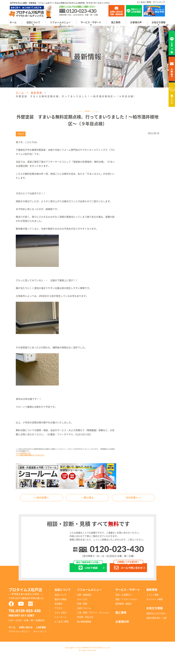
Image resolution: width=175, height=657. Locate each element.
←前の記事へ (41, 498)
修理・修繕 (82, 604)
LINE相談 (41, 628)
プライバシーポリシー (19, 632)
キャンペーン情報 (154, 600)
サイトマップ (159, 2)
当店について (33, 22)
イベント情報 (152, 595)
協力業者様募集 (84, 622)
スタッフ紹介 (60, 613)
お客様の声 (136, 22)
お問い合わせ (26, 628)
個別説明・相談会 (123, 604)
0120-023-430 (117, 549)
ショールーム (60, 618)
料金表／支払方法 (85, 618)
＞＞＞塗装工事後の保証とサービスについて (30, 455)
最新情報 (36, 93)
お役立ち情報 (158, 22)
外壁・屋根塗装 (84, 595)
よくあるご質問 (144, 2)
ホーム (13, 22)
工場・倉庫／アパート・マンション (93, 613)
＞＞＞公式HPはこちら (23, 453)
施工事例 (115, 22)
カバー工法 (82, 600)
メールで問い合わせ (128, 567)
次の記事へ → (133, 498)
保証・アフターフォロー (126, 600)
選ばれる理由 (60, 600)
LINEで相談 (88, 567)
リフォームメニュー (60, 22)
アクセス (58, 609)
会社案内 (58, 604)
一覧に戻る (87, 498)
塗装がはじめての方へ (156, 614)
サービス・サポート (91, 22)
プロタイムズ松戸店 (29, 592)
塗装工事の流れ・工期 (156, 619)
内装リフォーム (172, 98)
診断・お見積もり (123, 595)
